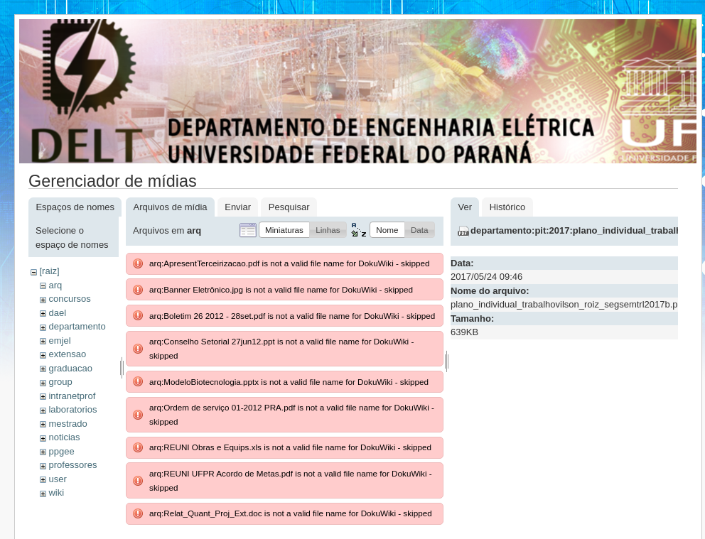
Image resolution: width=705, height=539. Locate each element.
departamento (76, 326)
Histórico (508, 207)
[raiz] (49, 271)
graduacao (70, 368)
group (60, 381)
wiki (56, 492)
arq (55, 285)
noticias (64, 437)
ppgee (61, 451)
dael (57, 312)
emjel (59, 340)
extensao (67, 354)
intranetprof (71, 396)
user (57, 479)
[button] (284, 230)
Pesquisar (289, 207)
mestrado (67, 423)
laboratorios (72, 409)
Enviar (238, 207)
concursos (69, 298)
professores (72, 464)
